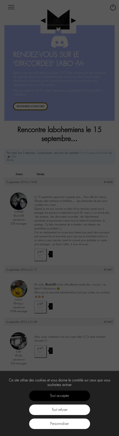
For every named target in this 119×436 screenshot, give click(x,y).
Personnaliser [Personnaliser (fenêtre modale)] (59, 423)
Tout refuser (59, 409)
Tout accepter (59, 395)
